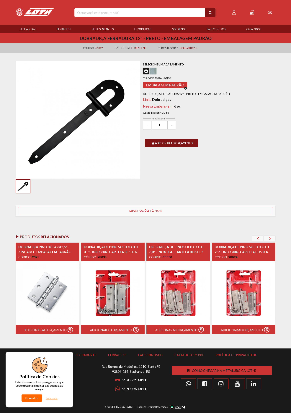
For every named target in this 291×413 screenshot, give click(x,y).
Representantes (103, 29)
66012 (99, 48)
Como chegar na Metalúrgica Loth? (221, 371)
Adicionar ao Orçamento (49, 330)
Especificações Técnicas (145, 210)
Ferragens (64, 29)
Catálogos (253, 29)
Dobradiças (188, 48)
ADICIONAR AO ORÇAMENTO (172, 143)
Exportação (142, 29)
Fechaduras (28, 29)
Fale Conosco (216, 29)
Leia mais (52, 398)
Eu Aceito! (31, 398)
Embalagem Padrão (166, 85)
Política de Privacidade (236, 355)
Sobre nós (179, 29)
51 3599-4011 (131, 379)
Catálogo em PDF (189, 355)
